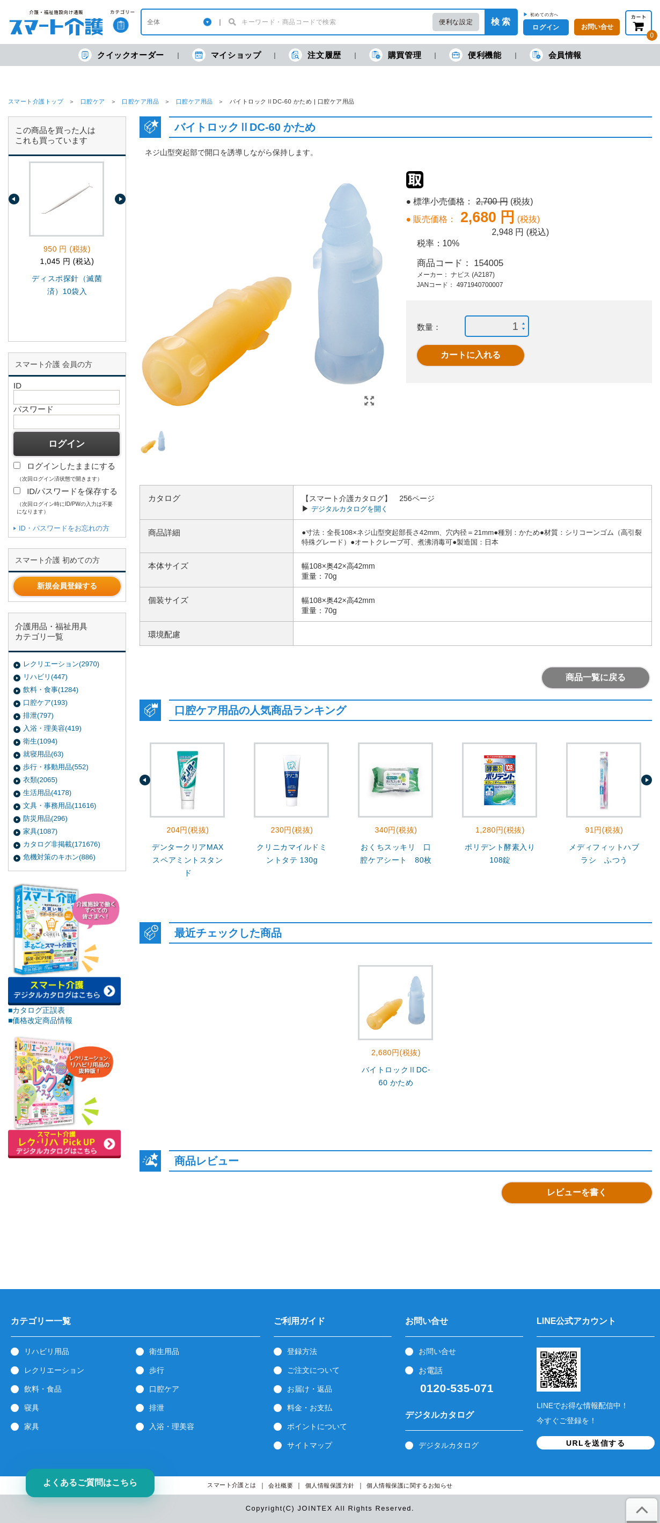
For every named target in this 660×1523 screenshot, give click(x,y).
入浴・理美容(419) (52, 728)
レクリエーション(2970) (61, 664)
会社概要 (280, 1486)
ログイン (545, 27)
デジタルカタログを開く (349, 509)
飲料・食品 (43, 1389)
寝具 (31, 1407)
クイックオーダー (121, 55)
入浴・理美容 (171, 1426)
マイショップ (226, 55)
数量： (429, 327)
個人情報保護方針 (330, 1486)
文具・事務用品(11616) (59, 805)
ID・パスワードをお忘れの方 (64, 528)
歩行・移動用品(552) (56, 767)
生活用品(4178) (47, 793)
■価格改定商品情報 (40, 1020)
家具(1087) (40, 831)
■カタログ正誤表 (36, 1010)
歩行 (156, 1370)
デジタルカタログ (449, 1445)
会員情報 (556, 55)
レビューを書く (577, 1192)
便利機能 (475, 55)
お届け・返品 (309, 1389)
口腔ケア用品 (140, 101)
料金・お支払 (309, 1407)
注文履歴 (315, 55)
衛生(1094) (40, 741)
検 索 (500, 21)
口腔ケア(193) (45, 702)
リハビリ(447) (45, 677)
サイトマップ (309, 1445)
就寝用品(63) (43, 754)
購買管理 (395, 55)
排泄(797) (38, 715)
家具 (31, 1426)
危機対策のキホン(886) (59, 857)
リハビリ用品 (46, 1351)
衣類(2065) (40, 780)
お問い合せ (437, 1351)
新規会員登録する (67, 586)
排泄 (156, 1407)
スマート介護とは (231, 1485)
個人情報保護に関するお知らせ (409, 1486)
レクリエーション (54, 1370)
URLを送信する (595, 1443)
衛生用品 (164, 1351)
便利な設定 (456, 22)
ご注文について (313, 1370)
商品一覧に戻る (596, 677)
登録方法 (302, 1351)
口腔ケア (92, 101)
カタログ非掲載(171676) (61, 844)
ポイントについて (317, 1426)
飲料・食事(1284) (50, 690)
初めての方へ (544, 14)
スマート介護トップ (35, 101)
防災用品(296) (45, 818)
